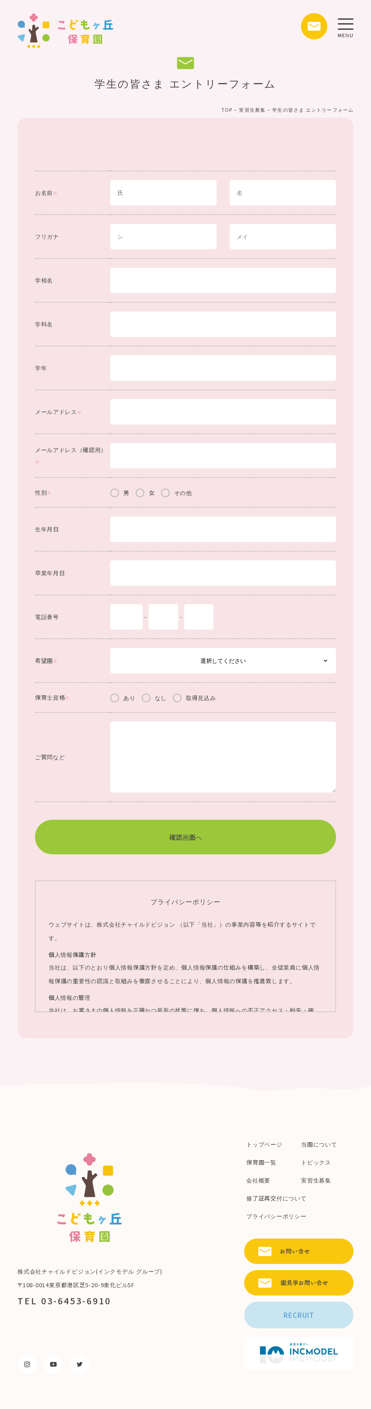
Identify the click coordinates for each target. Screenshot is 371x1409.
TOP (226, 109)
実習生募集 (252, 109)
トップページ (264, 1144)
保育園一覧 (261, 1162)
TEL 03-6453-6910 (64, 1300)
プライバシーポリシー (276, 1216)
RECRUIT (299, 1315)
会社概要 (258, 1180)
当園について (319, 1144)
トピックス (316, 1162)
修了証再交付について (276, 1198)
